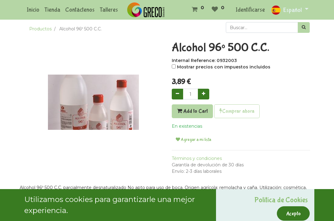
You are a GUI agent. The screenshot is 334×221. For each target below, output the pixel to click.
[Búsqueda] (304, 27)
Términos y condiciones (197, 158)
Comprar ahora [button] (236, 111)
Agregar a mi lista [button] (193, 139)
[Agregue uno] (203, 94)
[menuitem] (33, 10)
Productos (40, 29)
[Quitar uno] (177, 94)
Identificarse (250, 9)
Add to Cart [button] (192, 111)
